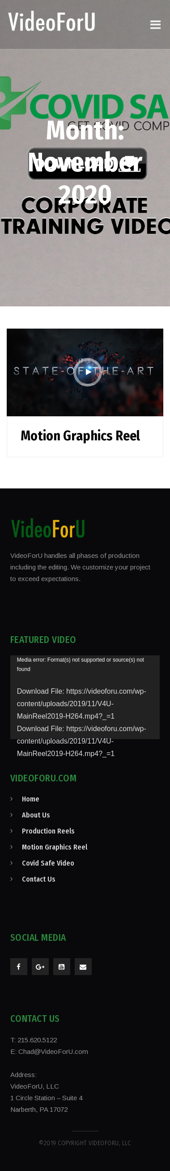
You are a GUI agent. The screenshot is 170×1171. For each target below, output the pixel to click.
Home (30, 799)
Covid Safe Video (48, 863)
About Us (36, 815)
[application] (85, 697)
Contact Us (38, 879)
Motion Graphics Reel (80, 436)
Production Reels (48, 831)
